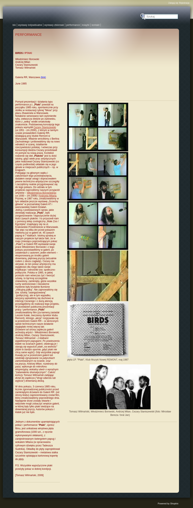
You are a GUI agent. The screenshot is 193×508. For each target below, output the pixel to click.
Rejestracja (184, 3)
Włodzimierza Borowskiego (41, 192)
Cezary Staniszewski (45, 127)
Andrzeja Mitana (47, 195)
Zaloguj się (173, 3)
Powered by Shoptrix (168, 503)
